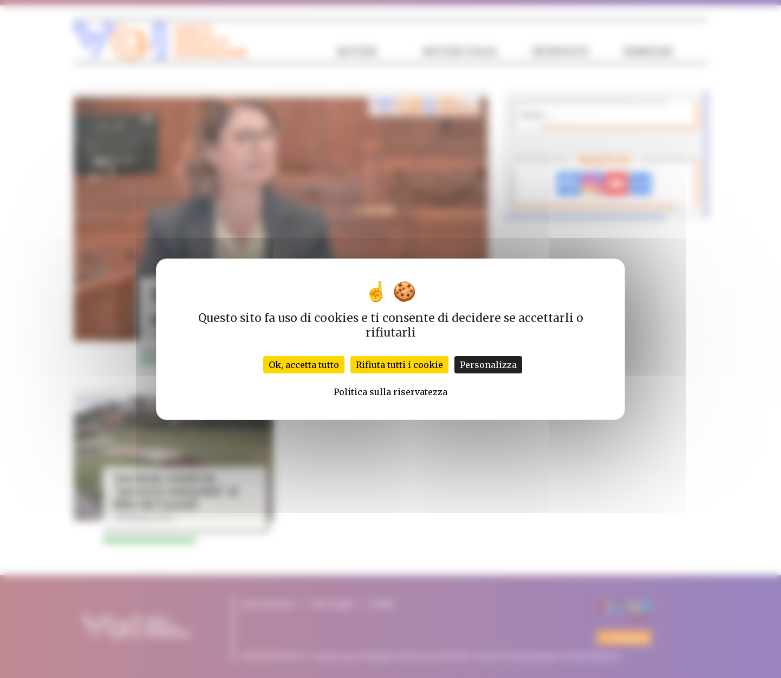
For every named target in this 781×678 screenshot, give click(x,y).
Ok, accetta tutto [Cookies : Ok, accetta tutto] (304, 364)
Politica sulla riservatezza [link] (390, 391)
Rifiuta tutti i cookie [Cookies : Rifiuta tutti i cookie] (399, 364)
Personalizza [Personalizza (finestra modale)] (488, 364)
